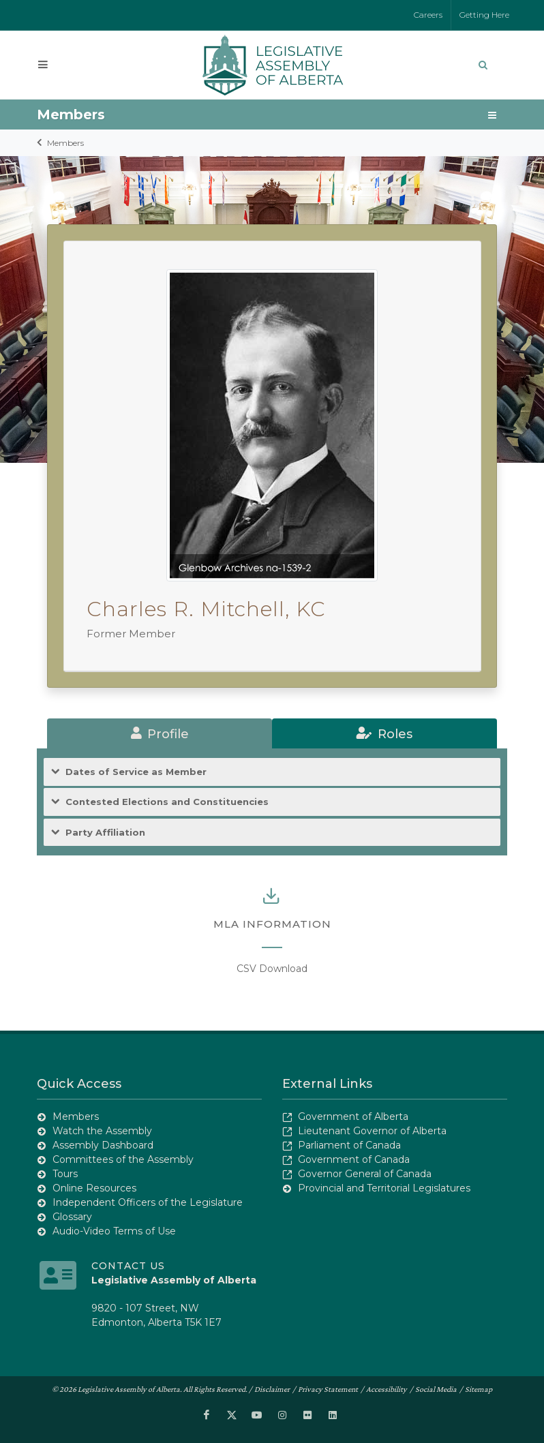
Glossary (72, 1217)
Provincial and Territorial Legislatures (384, 1188)
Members (65, 143)
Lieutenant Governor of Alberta (372, 1131)
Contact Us (128, 1266)
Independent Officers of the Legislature (147, 1202)
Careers (428, 15)
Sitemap (478, 1389)
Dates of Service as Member (136, 772)
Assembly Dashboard (102, 1145)
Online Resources (94, 1188)
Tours (65, 1174)
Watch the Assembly (102, 1131)
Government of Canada (354, 1159)
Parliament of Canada (349, 1145)
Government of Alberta (353, 1116)
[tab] (159, 733)
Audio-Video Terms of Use (114, 1231)
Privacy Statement (328, 1389)
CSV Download (272, 968)
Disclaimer (272, 1389)
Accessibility (386, 1389)
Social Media (436, 1389)
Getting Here (484, 15)
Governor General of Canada (365, 1174)
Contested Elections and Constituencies (167, 802)
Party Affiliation (105, 832)
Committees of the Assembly (123, 1159)
